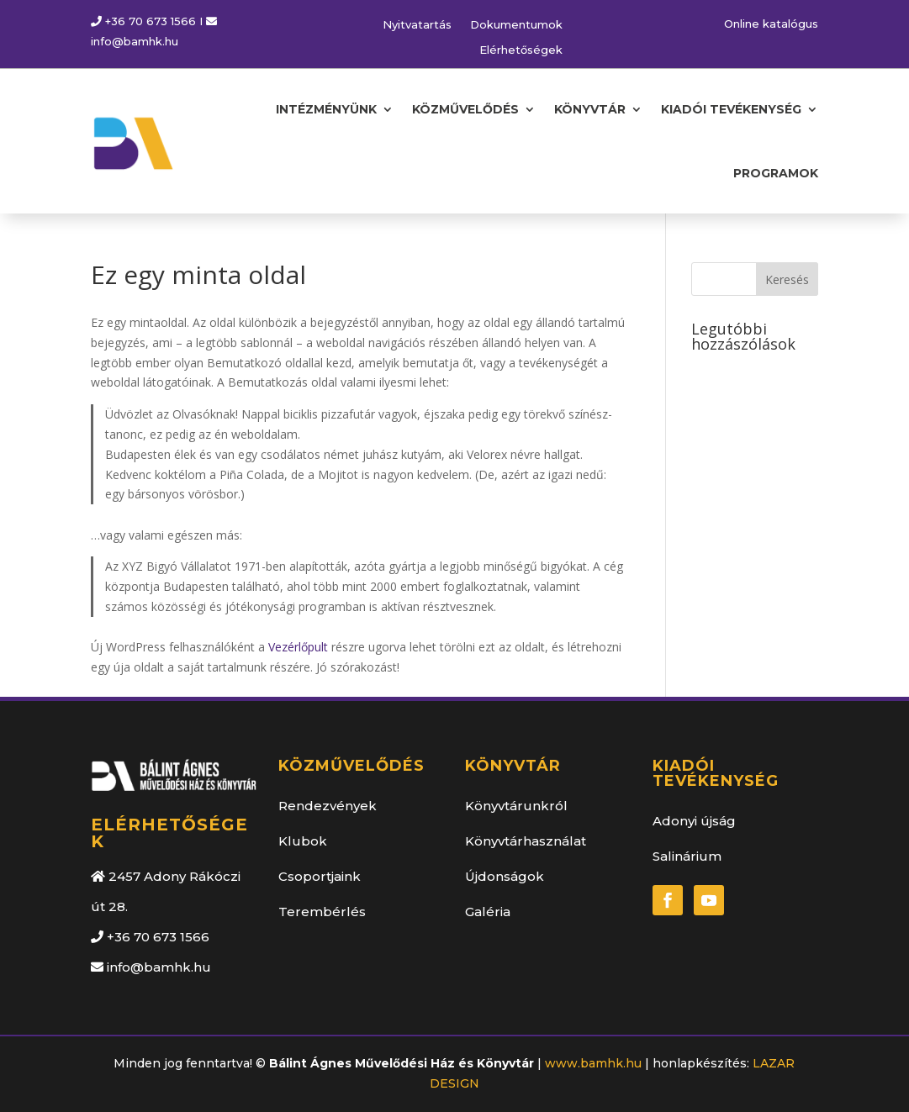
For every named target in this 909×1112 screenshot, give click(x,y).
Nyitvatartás (417, 24)
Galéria (487, 912)
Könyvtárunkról (516, 806)
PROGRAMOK (775, 173)
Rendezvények (327, 806)
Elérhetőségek (521, 50)
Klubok (302, 841)
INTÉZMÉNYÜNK (326, 109)
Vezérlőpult (298, 647)
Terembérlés (322, 912)
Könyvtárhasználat (525, 841)
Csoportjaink (319, 876)
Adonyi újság (694, 821)
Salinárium (687, 856)
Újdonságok (504, 876)
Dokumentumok (516, 24)
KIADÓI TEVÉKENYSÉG (731, 109)
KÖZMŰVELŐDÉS (465, 109)
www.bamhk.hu (593, 1063)
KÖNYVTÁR (590, 109)
